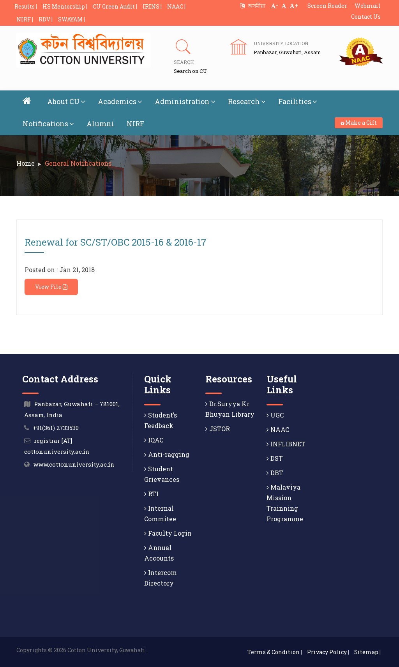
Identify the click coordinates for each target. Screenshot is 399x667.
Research (247, 101)
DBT (275, 473)
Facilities (297, 101)
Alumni (100, 123)
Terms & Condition (273, 652)
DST (275, 458)
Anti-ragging (166, 454)
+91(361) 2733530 (56, 428)
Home (25, 163)
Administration (185, 101)
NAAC (278, 429)
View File (51, 286)
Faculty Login (168, 533)
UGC (275, 415)
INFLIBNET (286, 444)
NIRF (135, 123)
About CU (66, 101)
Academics (120, 101)
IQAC (153, 440)
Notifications (48, 123)
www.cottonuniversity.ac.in (74, 464)
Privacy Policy (327, 652)
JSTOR (217, 429)
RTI (151, 494)
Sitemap (366, 652)
